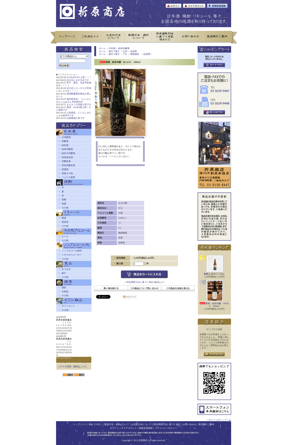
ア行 (125, 54)
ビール (65, 236)
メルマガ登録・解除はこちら (72, 366)
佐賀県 (133, 51)
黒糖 (64, 199)
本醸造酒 (66, 161)
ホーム (102, 48)
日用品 (65, 291)
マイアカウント (129, 428)
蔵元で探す (114, 54)
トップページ (80, 424)
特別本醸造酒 (68, 165)
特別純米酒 (67, 157)
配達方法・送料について (116, 424)
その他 (65, 207)
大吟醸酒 (66, 137)
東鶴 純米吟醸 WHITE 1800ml (214, 305)
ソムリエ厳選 (68, 177)
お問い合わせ (189, 424)
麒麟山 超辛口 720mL (214, 274)
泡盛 (64, 203)
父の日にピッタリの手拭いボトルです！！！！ (73, 89)
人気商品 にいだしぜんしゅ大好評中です (73, 114)
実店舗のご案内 (206, 424)
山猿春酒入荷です (76, 118)
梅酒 (64, 218)
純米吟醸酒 (67, 149)
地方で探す (114, 51)
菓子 (64, 273)
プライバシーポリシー (166, 428)
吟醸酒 (65, 141)
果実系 (65, 222)
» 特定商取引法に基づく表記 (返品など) (144, 282)
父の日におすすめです (78, 80)
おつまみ (66, 269)
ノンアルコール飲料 (72, 250)
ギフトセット (68, 306)
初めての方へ (95, 424)
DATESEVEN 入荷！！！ (79, 77)
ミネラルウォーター (72, 254)
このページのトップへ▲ (219, 420)
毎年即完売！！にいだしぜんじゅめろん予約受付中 (73, 100)
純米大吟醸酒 (68, 153)
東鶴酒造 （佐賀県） (141, 54)
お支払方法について (141, 424)
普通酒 (65, 169)
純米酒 (65, 145)
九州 (125, 51)
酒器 (64, 287)
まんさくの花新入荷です (79, 104)
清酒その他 (67, 173)
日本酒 (112, 48)
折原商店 (143, 440)
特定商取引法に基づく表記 (167, 424)
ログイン (114, 428)
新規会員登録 (146, 428)
